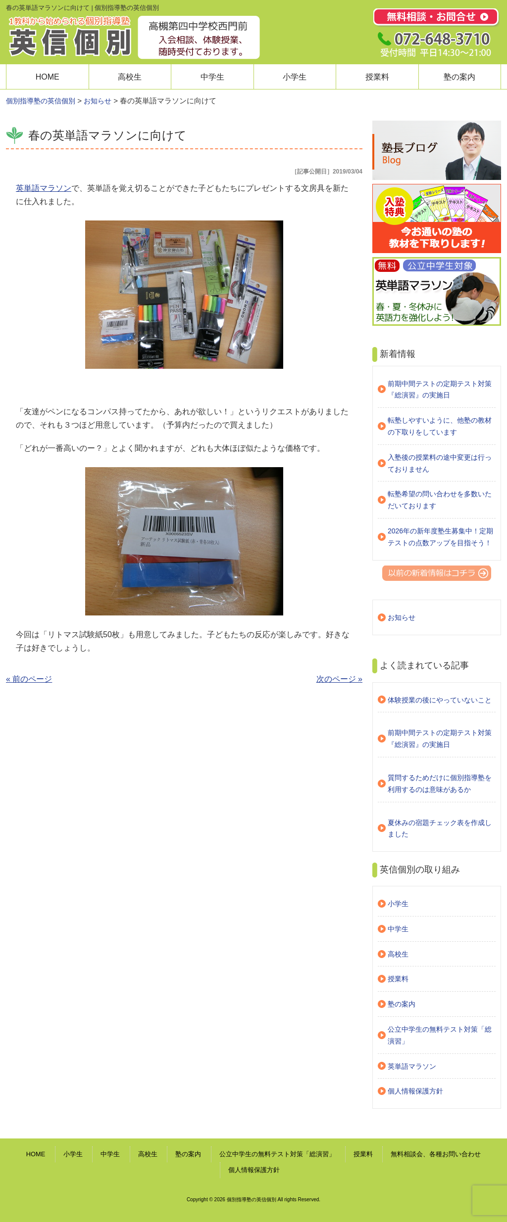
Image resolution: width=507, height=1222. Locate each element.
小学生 (294, 77)
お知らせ (401, 617)
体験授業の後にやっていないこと (440, 700)
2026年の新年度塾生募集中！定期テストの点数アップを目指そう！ (440, 537)
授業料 (377, 77)
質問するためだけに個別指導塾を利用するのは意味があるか (440, 783)
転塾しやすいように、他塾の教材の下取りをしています (440, 426)
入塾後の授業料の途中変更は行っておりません (440, 463)
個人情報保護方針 (415, 1091)
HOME (47, 77)
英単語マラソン (43, 188)
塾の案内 (459, 77)
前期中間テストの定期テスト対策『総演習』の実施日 (440, 389)
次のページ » (339, 679)
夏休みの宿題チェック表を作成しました (440, 828)
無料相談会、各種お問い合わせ (436, 1154)
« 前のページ (29, 679)
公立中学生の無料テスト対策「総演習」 (440, 1035)
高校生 (130, 77)
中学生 (212, 77)
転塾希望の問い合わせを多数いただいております (440, 500)
